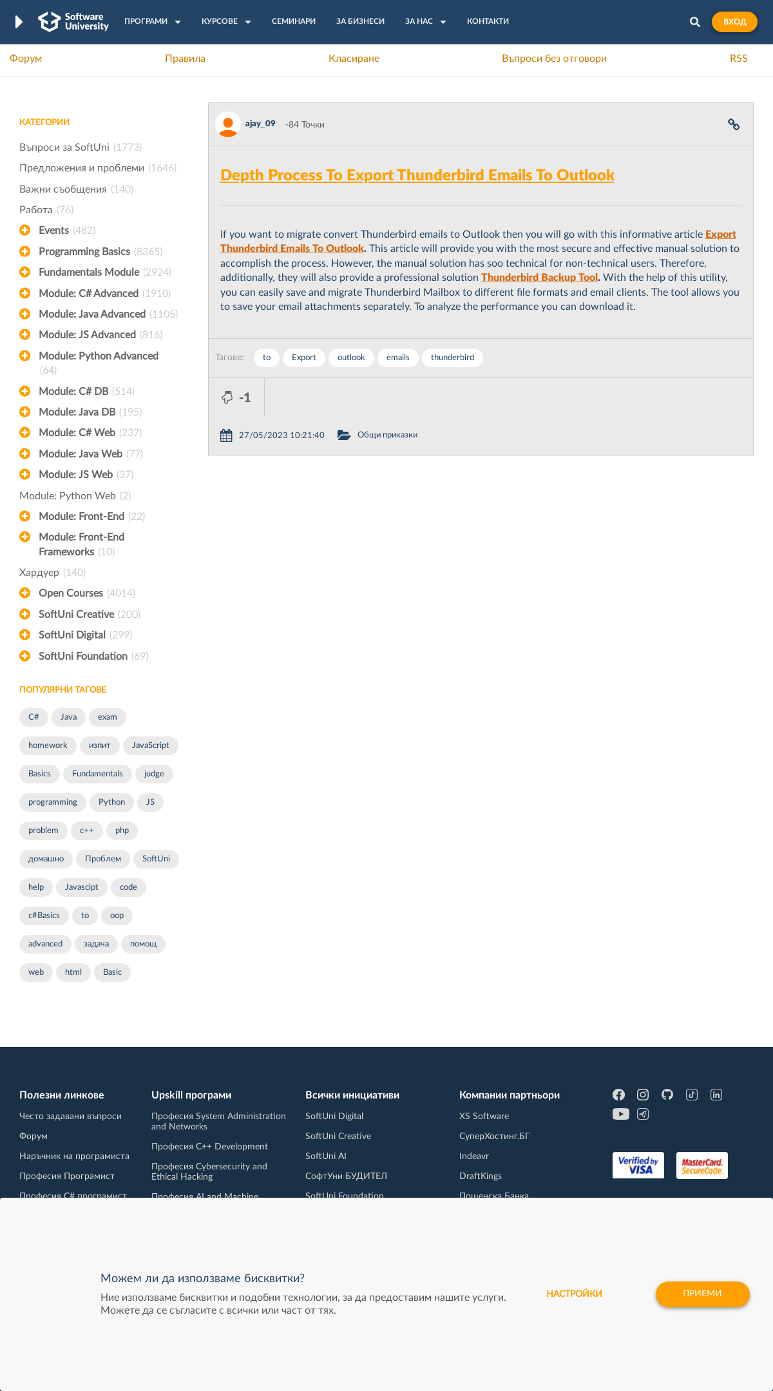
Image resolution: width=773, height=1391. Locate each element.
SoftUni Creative (89, 615)
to (85, 916)
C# (33, 717)
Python (112, 802)
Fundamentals (97, 774)
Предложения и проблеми (98, 168)
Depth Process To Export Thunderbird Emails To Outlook (417, 176)
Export (304, 358)
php (122, 831)
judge (154, 774)
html (73, 972)
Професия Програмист (67, 1176)
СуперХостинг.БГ (494, 1136)
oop (117, 916)
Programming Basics (100, 252)
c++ (87, 831)
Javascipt (82, 887)
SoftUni (156, 859)
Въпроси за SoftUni (80, 147)
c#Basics (44, 916)
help (36, 887)
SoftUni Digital (85, 635)
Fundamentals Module (105, 272)
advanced (45, 944)
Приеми (702, 1294)
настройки (574, 1294)
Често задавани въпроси (70, 1116)
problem (43, 831)
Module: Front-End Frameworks (81, 545)
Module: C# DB (87, 392)
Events (67, 231)
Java (69, 717)
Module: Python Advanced (98, 364)
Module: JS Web (86, 475)
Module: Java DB (90, 412)
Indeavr (474, 1156)
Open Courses (87, 593)
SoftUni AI (326, 1156)
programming (52, 802)
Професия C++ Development (209, 1146)
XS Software (484, 1116)
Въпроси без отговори (554, 58)
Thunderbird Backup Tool (539, 278)
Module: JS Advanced (100, 335)
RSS (739, 58)
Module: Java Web (91, 454)
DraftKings (480, 1176)
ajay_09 (260, 124)
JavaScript (150, 746)
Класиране (354, 58)
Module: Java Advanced (108, 314)
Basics (39, 774)
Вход (734, 22)
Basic (112, 972)
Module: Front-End (92, 517)
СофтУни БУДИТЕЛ (346, 1176)
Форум (26, 58)
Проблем (103, 859)
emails (398, 358)
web (36, 972)
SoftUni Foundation (93, 656)
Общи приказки (443, 396)
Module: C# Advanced (105, 294)
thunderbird (452, 358)
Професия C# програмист (73, 1196)
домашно (46, 859)
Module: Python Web (75, 496)
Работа (46, 210)
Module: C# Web (90, 433)
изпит (100, 746)
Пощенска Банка (494, 1196)
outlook (351, 358)
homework (48, 746)
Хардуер (52, 573)
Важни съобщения (76, 189)
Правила (185, 58)
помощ (143, 944)
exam (107, 717)
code (128, 887)
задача (96, 944)
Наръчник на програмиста (74, 1156)
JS (150, 802)
